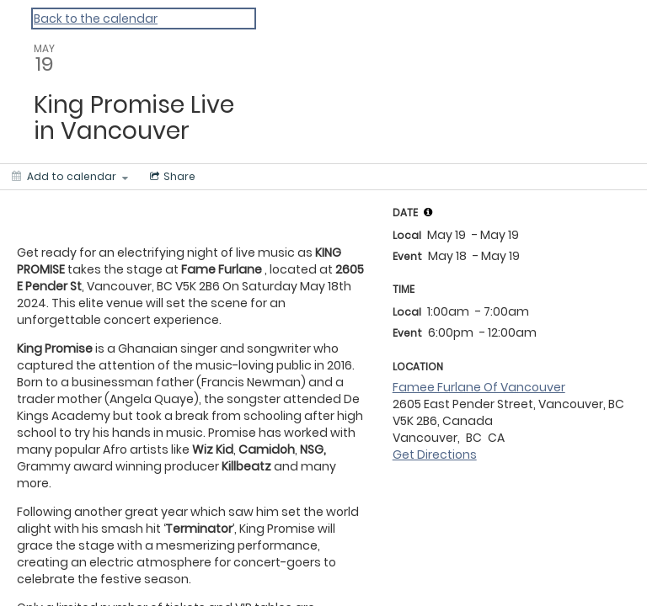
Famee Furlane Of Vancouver (479, 387)
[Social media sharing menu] (171, 176)
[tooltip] (428, 212)
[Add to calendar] (70, 176)
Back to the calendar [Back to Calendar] (96, 18)
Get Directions (435, 454)
